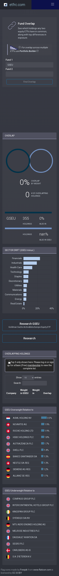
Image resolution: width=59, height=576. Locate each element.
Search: (30, 383)
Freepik (23, 569)
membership (34, 365)
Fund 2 (9, 69)
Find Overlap (29, 82)
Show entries (28, 377)
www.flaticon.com (42, 569)
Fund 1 (9, 60)
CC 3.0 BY (17, 573)
